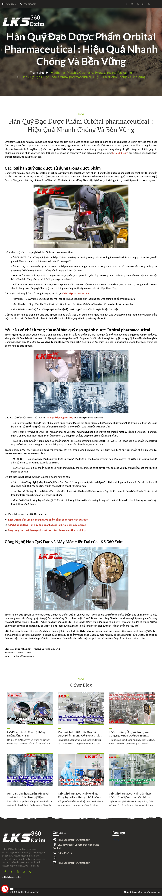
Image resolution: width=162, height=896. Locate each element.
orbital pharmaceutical (11, 877)
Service (98, 34)
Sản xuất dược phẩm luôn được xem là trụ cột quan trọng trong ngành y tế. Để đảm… (80, 741)
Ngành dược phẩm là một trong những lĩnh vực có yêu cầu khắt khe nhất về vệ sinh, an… (132, 803)
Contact (150, 34)
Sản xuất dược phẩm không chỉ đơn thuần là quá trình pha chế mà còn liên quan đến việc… (30, 803)
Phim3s (116, 839)
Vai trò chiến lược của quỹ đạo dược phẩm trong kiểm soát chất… (80, 733)
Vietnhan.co (153, 892)
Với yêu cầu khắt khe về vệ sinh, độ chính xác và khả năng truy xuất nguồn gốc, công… (81, 803)
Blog (133, 34)
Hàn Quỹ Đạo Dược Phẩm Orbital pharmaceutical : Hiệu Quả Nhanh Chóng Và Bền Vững (81, 48)
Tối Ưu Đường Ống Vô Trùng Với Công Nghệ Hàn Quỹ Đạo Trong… (129, 733)
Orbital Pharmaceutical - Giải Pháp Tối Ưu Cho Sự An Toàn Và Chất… (130, 795)
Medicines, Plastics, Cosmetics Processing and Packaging (91, 72)
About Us (79, 34)
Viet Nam (11, 4)
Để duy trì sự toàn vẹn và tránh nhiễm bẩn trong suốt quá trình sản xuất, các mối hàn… (29, 741)
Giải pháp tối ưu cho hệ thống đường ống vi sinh (26, 733)
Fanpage (118, 832)
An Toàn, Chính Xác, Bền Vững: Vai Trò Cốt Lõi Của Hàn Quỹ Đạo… (28, 795)
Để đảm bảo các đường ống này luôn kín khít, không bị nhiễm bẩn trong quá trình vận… (132, 741)
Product (116, 34)
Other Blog (81, 685)
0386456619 (30, 4)
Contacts (59, 832)
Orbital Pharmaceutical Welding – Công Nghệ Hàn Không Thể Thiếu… (79, 795)
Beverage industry (53, 34)
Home (29, 34)
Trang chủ (37, 72)
